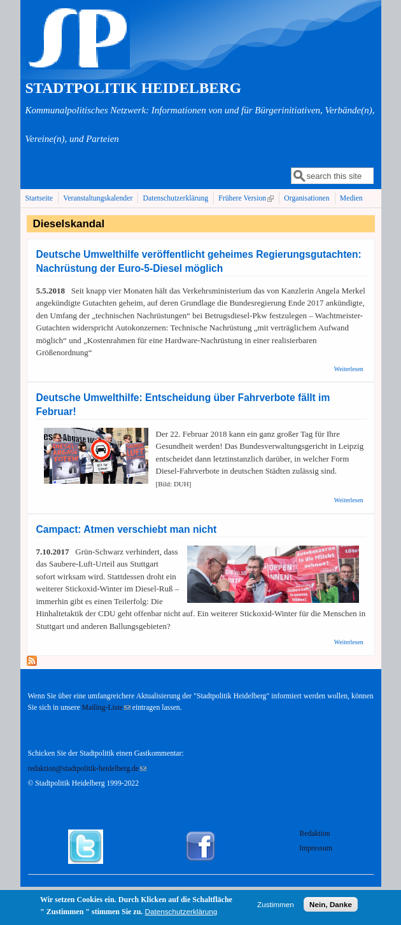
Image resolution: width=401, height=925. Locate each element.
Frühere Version (247, 198)
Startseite (39, 198)
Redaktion (316, 834)
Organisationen (306, 198)
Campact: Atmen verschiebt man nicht (126, 529)
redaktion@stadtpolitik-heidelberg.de (87, 769)
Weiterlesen (348, 368)
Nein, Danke (330, 908)
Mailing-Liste (106, 707)
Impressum (315, 848)
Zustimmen (275, 908)
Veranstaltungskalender (97, 198)
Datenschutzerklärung (176, 198)
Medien (351, 198)
